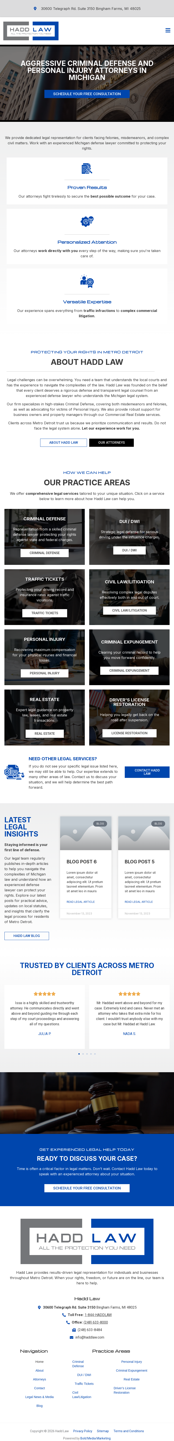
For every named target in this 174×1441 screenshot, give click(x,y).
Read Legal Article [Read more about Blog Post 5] (139, 901)
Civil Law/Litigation (81, 1395)
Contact (39, 1388)
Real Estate (132, 1379)
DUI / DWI (84, 1375)
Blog (39, 1406)
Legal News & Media (39, 1397)
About (40, 1370)
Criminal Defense (78, 1364)
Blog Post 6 (82, 861)
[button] (79, 1054)
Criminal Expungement (131, 1370)
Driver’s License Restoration (125, 1390)
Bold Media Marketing (95, 1438)
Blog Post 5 (140, 861)
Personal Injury (131, 1361)
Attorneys (39, 1379)
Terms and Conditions (128, 1431)
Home (39, 1361)
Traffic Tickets (84, 1383)
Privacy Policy (82, 1431)
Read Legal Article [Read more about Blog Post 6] (81, 901)
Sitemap (103, 1431)
